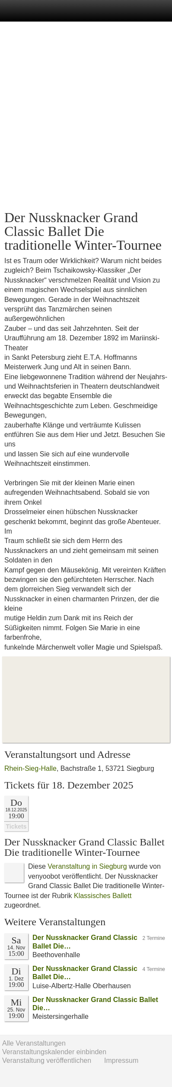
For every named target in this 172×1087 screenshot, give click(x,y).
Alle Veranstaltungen (34, 1043)
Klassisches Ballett (102, 895)
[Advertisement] (86, 116)
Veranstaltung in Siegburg (87, 866)
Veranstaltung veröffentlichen (46, 1060)
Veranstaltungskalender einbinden (54, 1052)
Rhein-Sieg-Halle (30, 768)
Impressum (121, 1060)
